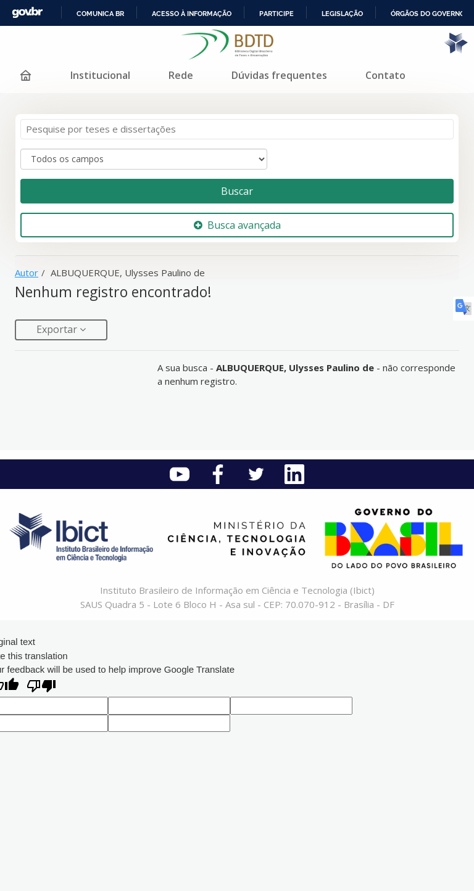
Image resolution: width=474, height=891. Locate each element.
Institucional (100, 75)
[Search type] (143, 159)
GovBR (27, 12)
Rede (180, 75)
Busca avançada (237, 225)
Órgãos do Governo (428, 13)
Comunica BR (100, 13)
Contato (385, 75)
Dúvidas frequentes (279, 75)
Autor (26, 272)
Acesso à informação (191, 13)
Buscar (237, 191)
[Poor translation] (41, 687)
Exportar (58, 329)
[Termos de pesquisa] (237, 129)
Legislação (342, 13)
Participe (276, 13)
